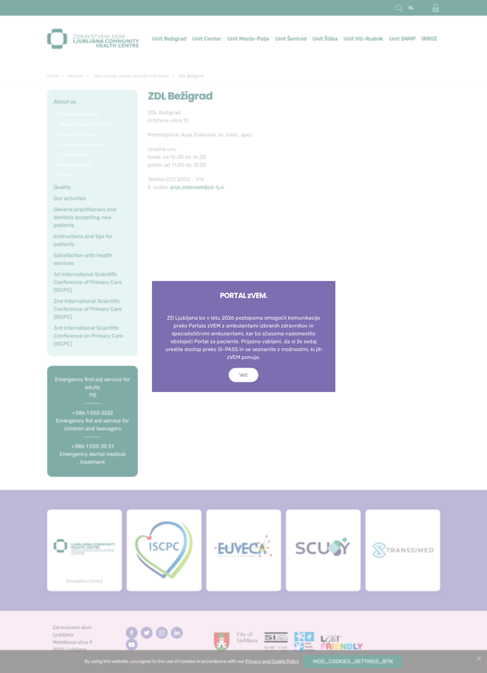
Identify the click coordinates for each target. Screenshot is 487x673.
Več (243, 375)
